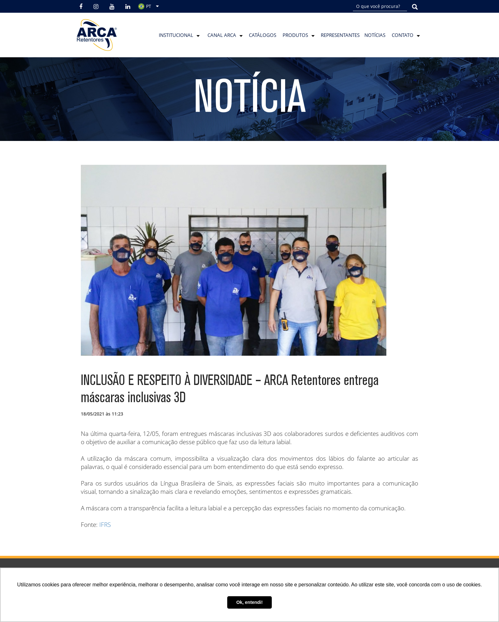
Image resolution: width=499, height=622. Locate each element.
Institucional (176, 35)
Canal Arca (221, 35)
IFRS (105, 525)
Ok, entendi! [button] (249, 602)
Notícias (374, 35)
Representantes (340, 35)
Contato (402, 35)
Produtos (295, 35)
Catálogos (262, 35)
